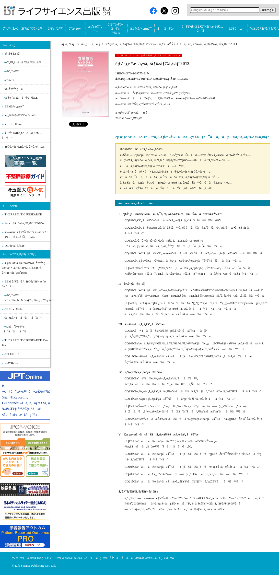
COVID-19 (11, 362)
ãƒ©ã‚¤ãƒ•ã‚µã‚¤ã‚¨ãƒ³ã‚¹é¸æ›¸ (25, 146)
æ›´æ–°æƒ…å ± (21, 558)
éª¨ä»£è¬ (76, 28)
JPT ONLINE (13, 354)
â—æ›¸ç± (11, 45)
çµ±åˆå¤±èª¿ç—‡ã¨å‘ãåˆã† (16, 329)
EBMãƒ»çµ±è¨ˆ (140, 28)
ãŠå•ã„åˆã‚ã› (121, 558)
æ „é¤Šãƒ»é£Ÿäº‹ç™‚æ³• (20, 115)
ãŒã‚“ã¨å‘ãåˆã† (23, 317)
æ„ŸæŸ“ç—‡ (95, 28)
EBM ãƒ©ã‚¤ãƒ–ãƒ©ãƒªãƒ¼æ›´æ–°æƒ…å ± (24, 284)
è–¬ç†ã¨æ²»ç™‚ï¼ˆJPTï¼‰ (25, 223)
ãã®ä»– (166, 28)
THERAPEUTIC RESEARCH (23, 214)
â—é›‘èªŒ (10, 206)
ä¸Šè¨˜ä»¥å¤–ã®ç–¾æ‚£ (21, 97)
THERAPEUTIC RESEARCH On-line (25, 343)
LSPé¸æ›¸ (236, 28)
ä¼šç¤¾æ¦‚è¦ (45, 558)
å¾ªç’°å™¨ (55, 28)
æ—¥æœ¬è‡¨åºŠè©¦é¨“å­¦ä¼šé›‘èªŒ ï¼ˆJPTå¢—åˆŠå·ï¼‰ (25, 234)
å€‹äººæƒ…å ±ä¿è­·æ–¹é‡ (158, 558)
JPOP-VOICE (13, 309)
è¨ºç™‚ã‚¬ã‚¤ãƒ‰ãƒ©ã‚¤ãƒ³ (22, 28)
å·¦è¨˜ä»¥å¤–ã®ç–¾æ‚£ (116, 28)
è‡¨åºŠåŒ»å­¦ (12, 53)
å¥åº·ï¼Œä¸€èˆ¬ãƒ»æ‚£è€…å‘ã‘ (202, 28)
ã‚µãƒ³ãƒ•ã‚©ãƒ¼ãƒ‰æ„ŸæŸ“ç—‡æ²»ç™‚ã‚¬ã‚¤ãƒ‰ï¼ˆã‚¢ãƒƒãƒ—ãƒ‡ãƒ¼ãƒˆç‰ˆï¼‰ (25, 267)
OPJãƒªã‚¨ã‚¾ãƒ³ (15, 245)
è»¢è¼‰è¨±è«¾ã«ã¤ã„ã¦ (80, 558)
